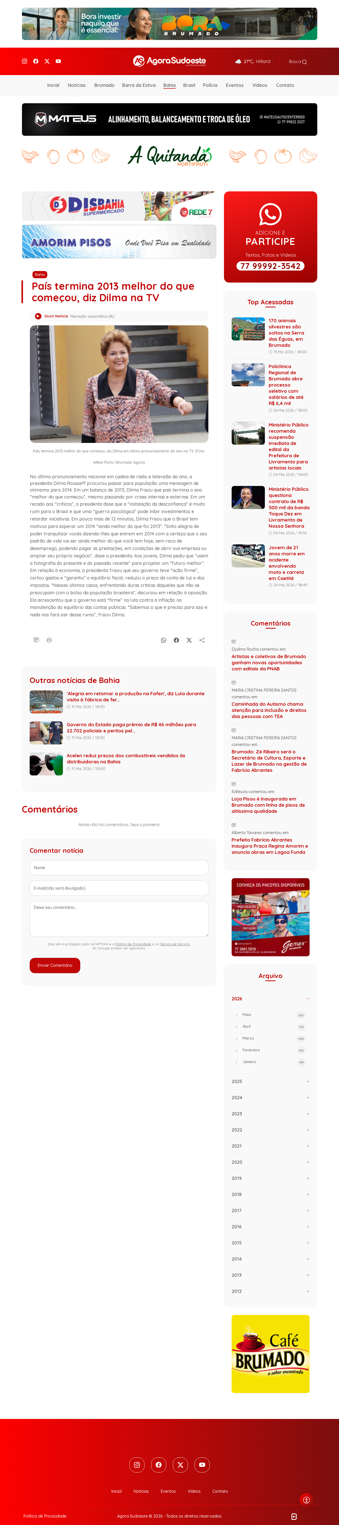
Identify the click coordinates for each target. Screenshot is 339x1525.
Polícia (210, 78)
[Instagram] (24, 57)
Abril (274, 1020)
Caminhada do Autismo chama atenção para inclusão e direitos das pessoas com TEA (269, 703)
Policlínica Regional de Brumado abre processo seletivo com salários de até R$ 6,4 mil (286, 377)
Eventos (235, 78)
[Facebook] (35, 57)
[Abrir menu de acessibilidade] (306, 1500)
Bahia (169, 78)
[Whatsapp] (164, 632)
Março (274, 1032)
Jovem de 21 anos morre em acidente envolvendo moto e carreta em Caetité (287, 555)
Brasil (189, 78)
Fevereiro (274, 1043)
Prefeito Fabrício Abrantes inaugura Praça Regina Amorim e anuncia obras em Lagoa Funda (270, 838)
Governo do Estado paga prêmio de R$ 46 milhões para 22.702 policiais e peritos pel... (131, 720)
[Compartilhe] (202, 632)
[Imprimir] (49, 632)
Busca (298, 57)
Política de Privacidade (133, 937)
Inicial (53, 78)
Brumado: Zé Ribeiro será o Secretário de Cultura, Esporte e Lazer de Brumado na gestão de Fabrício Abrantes (269, 753)
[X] (189, 632)
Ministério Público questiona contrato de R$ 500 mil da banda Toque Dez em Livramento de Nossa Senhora (289, 500)
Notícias (77, 78)
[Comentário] (36, 632)
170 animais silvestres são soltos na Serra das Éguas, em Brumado (286, 325)
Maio (274, 1008)
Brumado (104, 78)
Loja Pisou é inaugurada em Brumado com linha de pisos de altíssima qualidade (268, 798)
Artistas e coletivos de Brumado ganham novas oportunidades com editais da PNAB (269, 655)
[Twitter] (47, 57)
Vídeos (259, 78)
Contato (285, 78)
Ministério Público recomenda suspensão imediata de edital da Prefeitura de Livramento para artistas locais (289, 439)
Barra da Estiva (139, 78)
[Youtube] (58, 57)
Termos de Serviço (175, 937)
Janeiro (274, 1055)
